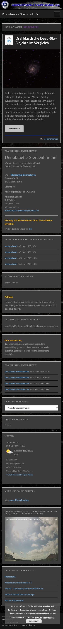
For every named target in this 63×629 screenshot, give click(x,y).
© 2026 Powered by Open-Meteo (19, 475)
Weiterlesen (14, 128)
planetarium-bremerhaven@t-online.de (22, 210)
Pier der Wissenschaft (14, 600)
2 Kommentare (51, 139)
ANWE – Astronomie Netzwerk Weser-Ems (24, 589)
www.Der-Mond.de (19, 500)
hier (30, 229)
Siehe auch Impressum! (44, 617)
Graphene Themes (27, 625)
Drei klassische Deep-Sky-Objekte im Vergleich (36, 40)
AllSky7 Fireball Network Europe (19, 594)
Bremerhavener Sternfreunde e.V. (20, 14)
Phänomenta (10, 577)
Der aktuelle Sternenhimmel (17, 371)
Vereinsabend (10, 246)
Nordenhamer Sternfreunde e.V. (18, 583)
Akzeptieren (34, 621)
